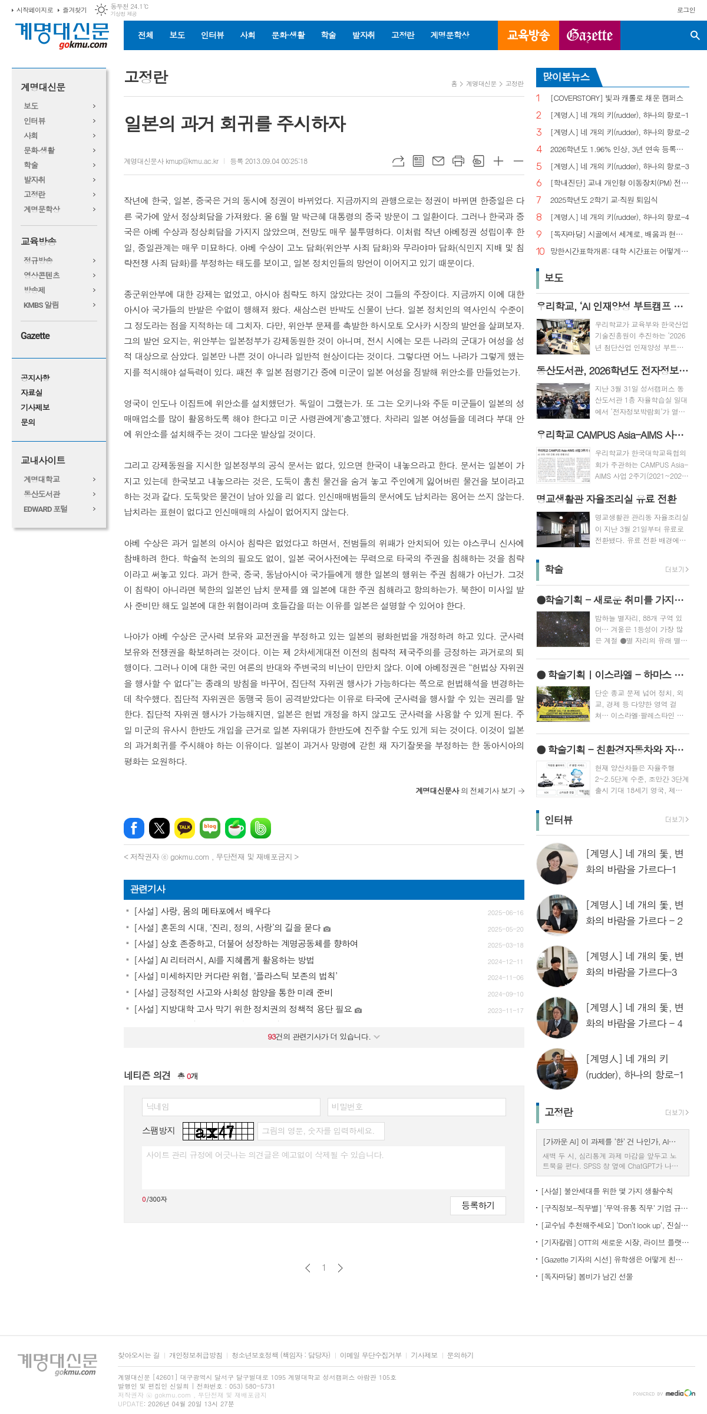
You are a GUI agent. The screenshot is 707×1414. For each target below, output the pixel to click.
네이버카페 (235, 828)
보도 (176, 35)
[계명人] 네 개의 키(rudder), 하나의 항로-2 (619, 132)
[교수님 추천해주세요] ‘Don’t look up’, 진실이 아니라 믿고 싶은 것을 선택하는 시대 (615, 1225)
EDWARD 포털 (46, 509)
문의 (28, 422)
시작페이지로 (34, 9)
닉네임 (157, 1106)
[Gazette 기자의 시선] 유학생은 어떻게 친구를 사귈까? (615, 1259)
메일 (438, 161)
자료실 (31, 393)
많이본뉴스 (566, 77)
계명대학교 (42, 479)
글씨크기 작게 (518, 161)
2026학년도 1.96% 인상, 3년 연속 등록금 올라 (619, 149)
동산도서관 (42, 494)
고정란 (402, 35)
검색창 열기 (695, 35)
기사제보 (35, 407)
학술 (328, 35)
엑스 (159, 828)
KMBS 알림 (41, 305)
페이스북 (134, 828)
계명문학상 (449, 35)
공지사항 (35, 378)
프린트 (458, 161)
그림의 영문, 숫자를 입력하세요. (318, 1130)
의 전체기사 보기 (465, 790)
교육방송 (528, 35)
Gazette (35, 335)
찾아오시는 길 (139, 1355)
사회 (247, 35)
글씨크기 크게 (498, 161)
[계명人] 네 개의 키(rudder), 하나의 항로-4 (619, 217)
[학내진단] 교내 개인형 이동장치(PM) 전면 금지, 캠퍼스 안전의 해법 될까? (619, 183)
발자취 (363, 35)
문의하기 (460, 1355)
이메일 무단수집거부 (371, 1355)
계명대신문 (43, 87)
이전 (308, 1268)
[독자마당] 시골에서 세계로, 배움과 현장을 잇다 (619, 234)
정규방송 (38, 261)
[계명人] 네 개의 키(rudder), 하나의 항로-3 (619, 167)
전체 (145, 35)
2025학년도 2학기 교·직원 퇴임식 (604, 200)
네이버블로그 (210, 828)
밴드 (260, 828)
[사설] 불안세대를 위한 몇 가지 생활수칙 (607, 1190)
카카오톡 (184, 828)
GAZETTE (589, 35)
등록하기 (477, 1205)
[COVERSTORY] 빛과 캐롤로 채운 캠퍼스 (616, 98)
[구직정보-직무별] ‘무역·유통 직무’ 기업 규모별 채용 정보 (615, 1208)
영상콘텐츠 (42, 275)
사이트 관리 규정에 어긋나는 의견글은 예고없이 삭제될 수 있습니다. (265, 1154)
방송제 (34, 290)
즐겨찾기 (74, 9)
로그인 (686, 9)
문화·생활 (287, 35)
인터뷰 (212, 35)
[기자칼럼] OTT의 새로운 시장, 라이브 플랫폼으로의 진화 (615, 1242)
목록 (418, 161)
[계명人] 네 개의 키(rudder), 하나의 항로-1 (619, 115)
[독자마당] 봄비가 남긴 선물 (587, 1276)
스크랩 (478, 161)
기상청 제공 (123, 14)
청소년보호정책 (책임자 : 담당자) (281, 1355)
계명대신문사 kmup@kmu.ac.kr (171, 161)
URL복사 (398, 161)
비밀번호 (347, 1106)
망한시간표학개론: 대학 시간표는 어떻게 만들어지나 (619, 251)
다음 (340, 1268)
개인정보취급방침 (195, 1355)
